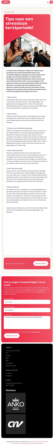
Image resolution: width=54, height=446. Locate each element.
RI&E (7, 358)
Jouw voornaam (8, 298)
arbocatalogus (43, 441)
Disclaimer (35, 441)
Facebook (9, 373)
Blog (7, 360)
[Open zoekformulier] (47, 2)
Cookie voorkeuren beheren (35, 443)
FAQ (7, 353)
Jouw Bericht (8, 315)
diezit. (30, 441)
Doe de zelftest (41, 263)
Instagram (9, 375)
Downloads (9, 363)
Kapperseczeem (11, 365)
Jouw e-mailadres (9, 307)
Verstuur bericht (11, 335)
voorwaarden (36, 332)
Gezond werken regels (13, 350)
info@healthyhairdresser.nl (14, 383)
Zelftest (8, 355)
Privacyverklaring (22, 443)
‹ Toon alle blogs (9, 12)
